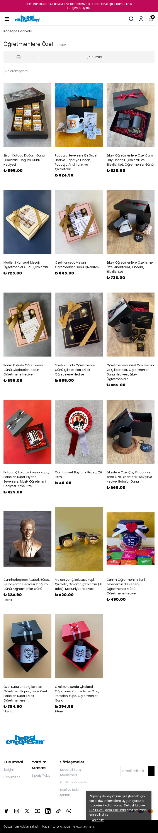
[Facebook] (6, 811)
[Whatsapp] (68, 811)
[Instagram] (16, 811)
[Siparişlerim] (141, 19)
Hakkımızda (11, 777)
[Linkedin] (48, 811)
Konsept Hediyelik (17, 31)
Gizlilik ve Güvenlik (73, 782)
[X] (27, 811)
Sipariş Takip (41, 775)
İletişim (8, 769)
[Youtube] (37, 811)
